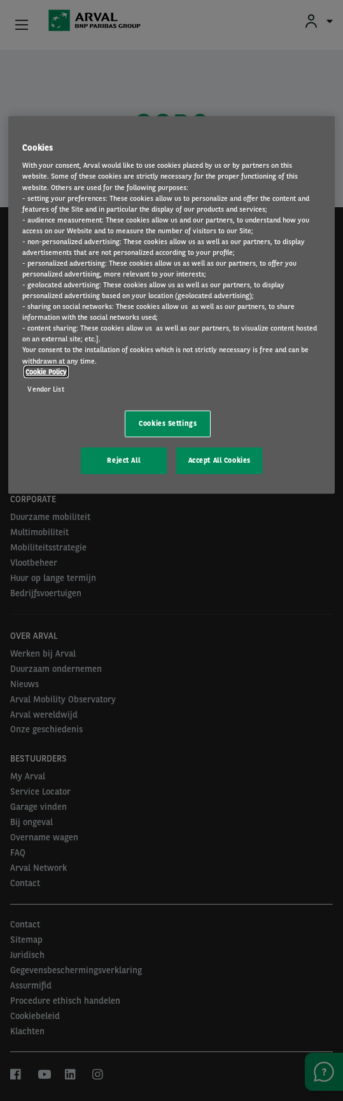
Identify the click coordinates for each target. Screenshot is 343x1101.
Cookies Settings (168, 423)
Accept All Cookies (219, 459)
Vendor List (45, 388)
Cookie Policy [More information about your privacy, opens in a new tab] (46, 371)
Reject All (123, 459)
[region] (171, 305)
